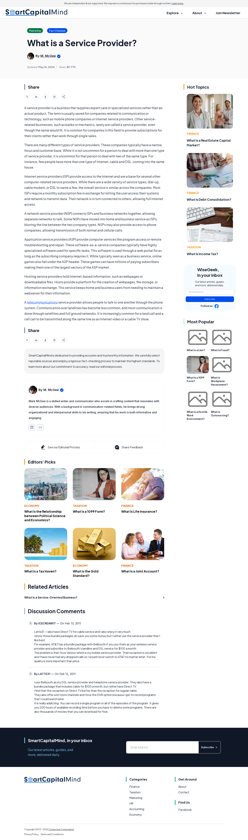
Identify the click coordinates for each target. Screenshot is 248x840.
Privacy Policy (31, 834)
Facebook (185, 809)
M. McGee (48, 56)
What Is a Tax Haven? (40, 571)
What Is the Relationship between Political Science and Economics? (44, 515)
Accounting (136, 809)
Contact (183, 792)
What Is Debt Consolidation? (209, 199)
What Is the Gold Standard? (86, 573)
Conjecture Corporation (61, 829)
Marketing (135, 798)
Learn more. (178, 3)
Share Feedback (128, 447)
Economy (31, 506)
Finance (127, 506)
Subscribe (209, 299)
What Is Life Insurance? (139, 511)
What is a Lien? (196, 350)
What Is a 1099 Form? (89, 511)
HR (131, 803)
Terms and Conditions (52, 834)
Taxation (80, 506)
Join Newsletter (228, 13)
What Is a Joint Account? (140, 571)
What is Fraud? (220, 350)
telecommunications (42, 302)
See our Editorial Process (60, 447)
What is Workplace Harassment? (219, 381)
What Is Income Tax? (202, 254)
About (182, 786)
